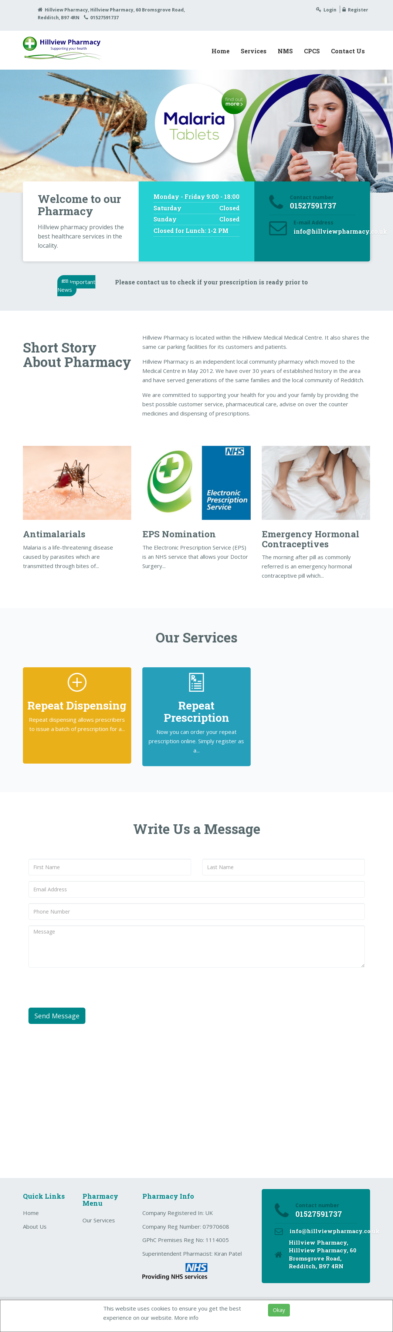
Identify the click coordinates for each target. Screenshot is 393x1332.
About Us (35, 1226)
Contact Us (348, 51)
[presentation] (84, 987)
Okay (279, 1309)
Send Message (56, 1015)
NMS (285, 51)
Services (254, 51)
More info (186, 1317)
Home (220, 51)
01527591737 (104, 17)
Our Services (98, 1220)
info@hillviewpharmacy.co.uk (340, 231)
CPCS (312, 51)
